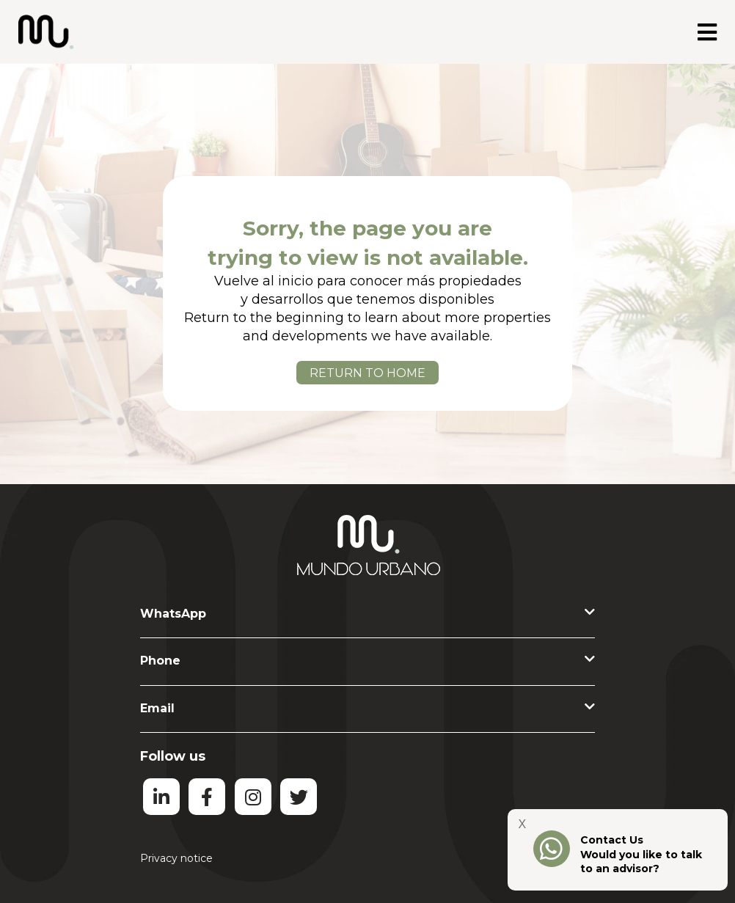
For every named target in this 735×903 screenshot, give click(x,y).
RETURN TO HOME (367, 373)
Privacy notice (176, 858)
